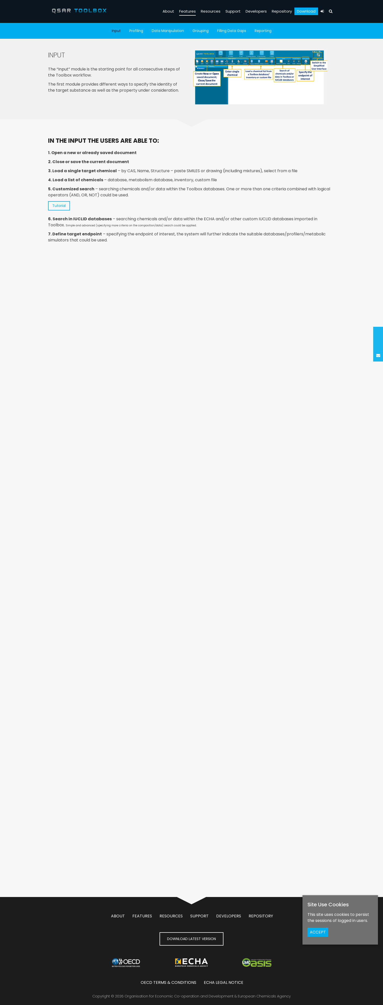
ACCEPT (318, 932)
